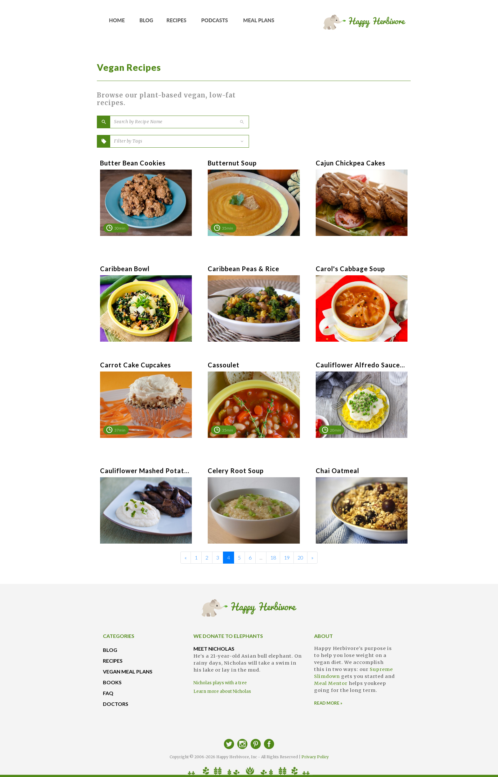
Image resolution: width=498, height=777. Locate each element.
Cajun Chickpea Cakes (350, 163)
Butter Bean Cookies (132, 163)
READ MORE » (328, 703)
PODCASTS (214, 22)
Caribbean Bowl (125, 268)
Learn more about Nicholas (222, 691)
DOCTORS (115, 704)
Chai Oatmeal (337, 470)
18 (273, 557)
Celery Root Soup (236, 470)
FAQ (108, 693)
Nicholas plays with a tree (220, 683)
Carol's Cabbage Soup (350, 268)
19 (287, 557)
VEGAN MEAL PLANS (127, 671)
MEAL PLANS (259, 22)
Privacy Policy (315, 756)
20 (300, 557)
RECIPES (177, 22)
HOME (117, 22)
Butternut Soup (232, 163)
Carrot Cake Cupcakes (135, 365)
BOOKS (112, 682)
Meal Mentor (330, 683)
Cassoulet (223, 365)
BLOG (146, 22)
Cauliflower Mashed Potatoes (144, 470)
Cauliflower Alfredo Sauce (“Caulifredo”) (360, 365)
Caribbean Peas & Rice (243, 268)
